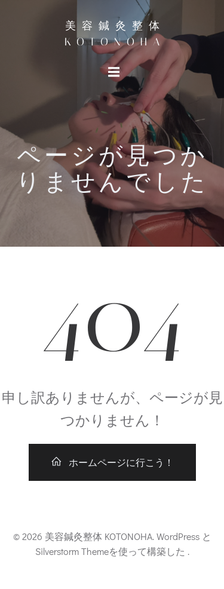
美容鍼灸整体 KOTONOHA (115, 33)
